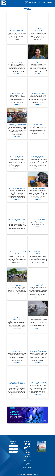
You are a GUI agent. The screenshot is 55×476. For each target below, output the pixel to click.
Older (9, 403)
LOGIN (43, 2)
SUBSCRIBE (49, 2)
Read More (17, 41)
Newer (46, 403)
